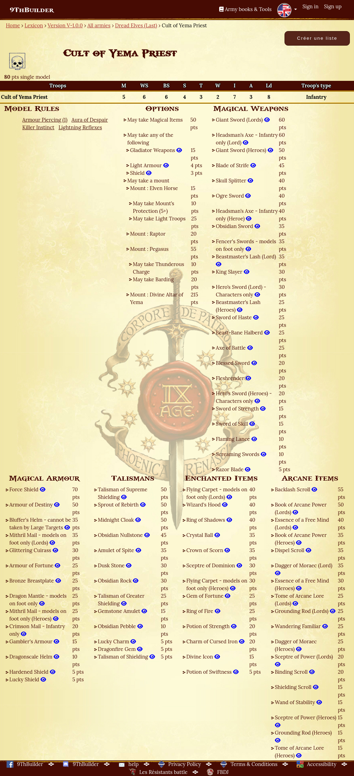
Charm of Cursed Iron (215, 641)
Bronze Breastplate (35, 580)
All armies (99, 25)
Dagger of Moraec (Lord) (303, 569)
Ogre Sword (233, 195)
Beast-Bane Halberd (243, 332)
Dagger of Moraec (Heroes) (296, 645)
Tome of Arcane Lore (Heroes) (299, 752)
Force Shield (27, 489)
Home (13, 25)
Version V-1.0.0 (65, 25)
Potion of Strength (211, 626)
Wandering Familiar (301, 626)
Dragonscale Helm (34, 656)
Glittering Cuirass (33, 550)
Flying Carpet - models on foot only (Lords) (216, 493)
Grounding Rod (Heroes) (303, 736)
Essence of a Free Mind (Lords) (302, 524)
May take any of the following (150, 139)
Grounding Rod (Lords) (305, 611)
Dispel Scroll (293, 550)
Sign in (310, 6)
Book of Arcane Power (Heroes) (301, 539)
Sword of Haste (237, 317)
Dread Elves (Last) (136, 25)
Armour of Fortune (34, 565)
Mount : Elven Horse (154, 188)
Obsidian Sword (238, 226)
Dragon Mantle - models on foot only (38, 600)
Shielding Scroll (296, 687)
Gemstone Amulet (122, 611)
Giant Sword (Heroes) (244, 150)
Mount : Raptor (148, 233)
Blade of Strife (235, 165)
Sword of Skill (235, 423)
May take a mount (148, 180)
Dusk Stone (114, 565)
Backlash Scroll (296, 489)
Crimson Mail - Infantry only (37, 630)
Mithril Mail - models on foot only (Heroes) (37, 615)
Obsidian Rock (118, 580)
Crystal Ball (203, 535)
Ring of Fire (203, 611)
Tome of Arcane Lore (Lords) (299, 600)
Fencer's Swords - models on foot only (246, 245)
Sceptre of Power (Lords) (304, 660)
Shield (140, 173)
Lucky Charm (117, 641)
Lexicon (34, 25)
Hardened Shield (32, 672)
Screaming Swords (241, 454)
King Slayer (232, 271)
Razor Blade (233, 469)
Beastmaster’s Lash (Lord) (246, 260)
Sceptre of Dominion (214, 565)
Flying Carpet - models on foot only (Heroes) (216, 584)
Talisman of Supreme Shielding (122, 493)
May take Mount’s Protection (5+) (153, 207)
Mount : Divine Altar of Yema (156, 298)
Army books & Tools (245, 9)
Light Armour (149, 165)
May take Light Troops (159, 218)
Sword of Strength (241, 408)
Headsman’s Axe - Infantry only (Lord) (247, 139)
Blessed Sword (236, 363)
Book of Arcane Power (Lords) (301, 508)
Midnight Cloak (119, 520)
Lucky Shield (27, 679)
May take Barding (153, 279)
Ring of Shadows (209, 520)
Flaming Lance (236, 439)
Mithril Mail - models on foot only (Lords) (37, 539)
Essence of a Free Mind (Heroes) (302, 584)
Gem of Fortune (208, 596)
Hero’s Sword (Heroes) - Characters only (244, 397)
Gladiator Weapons (156, 150)
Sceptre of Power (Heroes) (305, 721)
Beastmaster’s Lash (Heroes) (238, 306)
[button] (287, 10)
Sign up (333, 6)
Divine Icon (203, 656)
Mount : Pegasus (149, 249)
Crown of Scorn (208, 550)
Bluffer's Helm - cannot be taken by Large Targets (40, 524)
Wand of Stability (298, 702)
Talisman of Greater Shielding (121, 600)
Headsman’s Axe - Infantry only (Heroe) (247, 215)
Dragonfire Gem (120, 649)
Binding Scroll (295, 672)
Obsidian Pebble (120, 626)
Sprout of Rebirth (122, 504)
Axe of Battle (234, 347)
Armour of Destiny (34, 504)
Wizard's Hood (206, 504)
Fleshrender (233, 378)
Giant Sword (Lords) (243, 119)
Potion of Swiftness (212, 672)
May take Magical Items (155, 119)
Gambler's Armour (34, 641)
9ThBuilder (32, 10)
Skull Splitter (234, 180)
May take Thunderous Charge (158, 268)
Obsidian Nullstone (124, 535)
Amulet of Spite (119, 550)
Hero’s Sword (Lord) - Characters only (241, 291)
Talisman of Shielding (126, 656)
